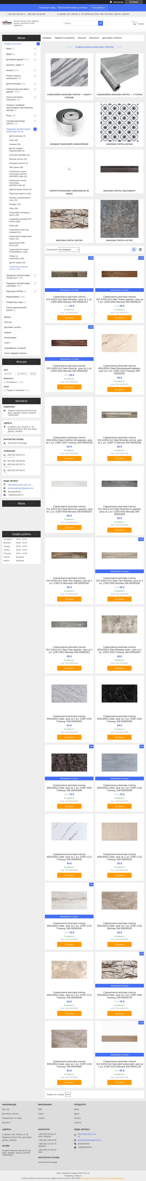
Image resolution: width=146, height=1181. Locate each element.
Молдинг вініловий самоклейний (69, 144)
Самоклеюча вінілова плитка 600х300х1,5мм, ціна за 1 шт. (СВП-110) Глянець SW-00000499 (119, 788)
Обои (11, 208)
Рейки (11, 226)
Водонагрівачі (12, 297)
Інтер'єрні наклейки (17, 155)
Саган (41, 1114)
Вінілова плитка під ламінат (120, 191)
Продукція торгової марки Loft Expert (18, 284)
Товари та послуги (64, 38)
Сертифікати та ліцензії (15, 348)
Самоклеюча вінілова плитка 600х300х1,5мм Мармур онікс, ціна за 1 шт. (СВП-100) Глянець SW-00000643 (119, 650)
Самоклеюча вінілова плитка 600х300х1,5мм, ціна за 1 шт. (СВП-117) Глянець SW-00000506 (69, 995)
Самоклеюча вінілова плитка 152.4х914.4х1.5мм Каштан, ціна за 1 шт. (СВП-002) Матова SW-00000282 (69, 368)
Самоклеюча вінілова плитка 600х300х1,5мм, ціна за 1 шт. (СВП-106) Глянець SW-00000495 (119, 719)
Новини (7, 332)
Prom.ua (86, 1173)
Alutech (41, 1118)
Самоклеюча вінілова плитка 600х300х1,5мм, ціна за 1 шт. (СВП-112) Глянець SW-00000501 (119, 857)
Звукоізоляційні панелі (18, 189)
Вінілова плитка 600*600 (119, 144)
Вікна (8, 48)
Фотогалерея (10, 337)
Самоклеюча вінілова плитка (18, 268)
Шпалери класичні (17, 163)
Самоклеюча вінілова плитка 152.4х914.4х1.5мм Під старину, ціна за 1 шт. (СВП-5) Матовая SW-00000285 (69, 581)
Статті (7, 343)
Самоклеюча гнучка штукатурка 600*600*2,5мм (17, 182)
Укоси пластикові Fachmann (14, 98)
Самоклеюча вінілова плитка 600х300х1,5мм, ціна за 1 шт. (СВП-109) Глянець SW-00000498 (69, 788)
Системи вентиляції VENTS (15, 122)
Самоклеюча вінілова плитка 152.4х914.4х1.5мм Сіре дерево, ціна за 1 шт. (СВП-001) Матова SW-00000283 (69, 650)
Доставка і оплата (112, 38)
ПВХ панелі (14, 167)
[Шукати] (100, 23)
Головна (46, 38)
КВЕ (40, 1109)
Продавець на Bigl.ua (73, 1176)
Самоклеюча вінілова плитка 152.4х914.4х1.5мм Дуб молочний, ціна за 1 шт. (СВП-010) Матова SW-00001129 (119, 1064)
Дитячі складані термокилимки (16, 149)
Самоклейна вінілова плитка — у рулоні (119, 94)
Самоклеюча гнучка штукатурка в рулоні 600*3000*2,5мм (18, 173)
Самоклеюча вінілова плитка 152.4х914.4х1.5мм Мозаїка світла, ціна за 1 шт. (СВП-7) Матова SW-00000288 (119, 440)
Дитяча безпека (13, 84)
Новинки (13, 144)
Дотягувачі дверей (14, 59)
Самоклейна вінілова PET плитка (20, 220)
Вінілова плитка (16, 159)
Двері (8, 54)
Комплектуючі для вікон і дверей (17, 90)
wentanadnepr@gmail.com (20, 488)
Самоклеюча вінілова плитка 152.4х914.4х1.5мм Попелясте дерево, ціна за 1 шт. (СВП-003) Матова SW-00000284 (119, 510)
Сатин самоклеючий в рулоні (16, 308)
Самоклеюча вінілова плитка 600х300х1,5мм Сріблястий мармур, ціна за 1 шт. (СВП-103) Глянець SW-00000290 (69, 440)
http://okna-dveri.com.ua (19, 485)
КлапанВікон (98, 7)
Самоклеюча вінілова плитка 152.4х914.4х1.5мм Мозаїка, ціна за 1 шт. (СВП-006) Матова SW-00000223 (69, 299)
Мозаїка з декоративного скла (20, 199)
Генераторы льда (14, 302)
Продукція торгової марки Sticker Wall (18, 130)
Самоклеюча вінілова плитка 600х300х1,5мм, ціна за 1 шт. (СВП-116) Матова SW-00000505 (119, 926)
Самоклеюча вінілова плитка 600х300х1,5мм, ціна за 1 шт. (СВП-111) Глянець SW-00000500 (69, 857)
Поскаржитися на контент (92, 1178)
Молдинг (13, 204)
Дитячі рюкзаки (15, 136)
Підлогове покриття (17, 193)
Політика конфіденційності (114, 1178)
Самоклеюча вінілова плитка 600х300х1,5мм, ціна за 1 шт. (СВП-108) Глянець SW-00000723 (119, 995)
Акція (11, 140)
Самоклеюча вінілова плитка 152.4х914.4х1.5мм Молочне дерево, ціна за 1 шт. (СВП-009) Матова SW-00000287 (69, 509)
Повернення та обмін (12, 1118)
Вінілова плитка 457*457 (119, 240)
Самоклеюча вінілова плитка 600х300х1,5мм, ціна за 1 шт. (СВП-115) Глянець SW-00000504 (69, 926)
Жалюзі (9, 70)
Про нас (82, 38)
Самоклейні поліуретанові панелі (20, 237)
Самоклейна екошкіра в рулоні (19, 213)
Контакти (94, 38)
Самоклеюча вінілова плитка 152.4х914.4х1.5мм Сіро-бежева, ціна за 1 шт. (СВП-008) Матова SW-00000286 (119, 581)
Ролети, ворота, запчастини (13, 77)
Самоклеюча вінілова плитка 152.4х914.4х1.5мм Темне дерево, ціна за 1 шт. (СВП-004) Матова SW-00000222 (119, 299)
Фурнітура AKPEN (14, 291)
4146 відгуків (118, 2)
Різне (8, 115)
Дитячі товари (15, 262)
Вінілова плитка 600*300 (69, 240)
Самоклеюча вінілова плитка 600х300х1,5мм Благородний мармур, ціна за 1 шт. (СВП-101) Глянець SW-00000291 (119, 370)
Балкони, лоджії (13, 65)
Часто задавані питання (15, 353)
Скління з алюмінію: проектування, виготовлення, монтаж (19, 107)
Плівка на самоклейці (14, 257)
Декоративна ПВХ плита (17, 244)
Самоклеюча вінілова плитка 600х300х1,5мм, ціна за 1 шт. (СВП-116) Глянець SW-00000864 (69, 1064)
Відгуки (7, 317)
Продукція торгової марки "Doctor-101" (18, 276)
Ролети (77, 1118)
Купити (70, 318)
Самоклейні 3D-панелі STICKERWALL (18, 250)
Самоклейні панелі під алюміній (18, 231)
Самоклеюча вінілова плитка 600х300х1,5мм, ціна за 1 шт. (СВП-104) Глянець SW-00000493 (69, 719)
